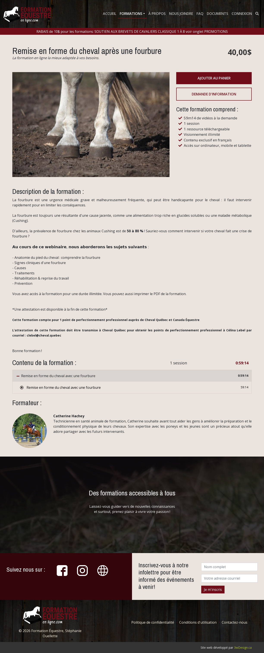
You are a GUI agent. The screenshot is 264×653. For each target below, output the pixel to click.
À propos (157, 13)
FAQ (199, 13)
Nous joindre (181, 13)
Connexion (242, 13)
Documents (217, 13)
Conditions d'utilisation (198, 622)
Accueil (109, 13)
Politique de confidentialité (152, 622)
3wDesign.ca (243, 647)
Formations (131, 13)
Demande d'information (214, 94)
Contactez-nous (234, 622)
